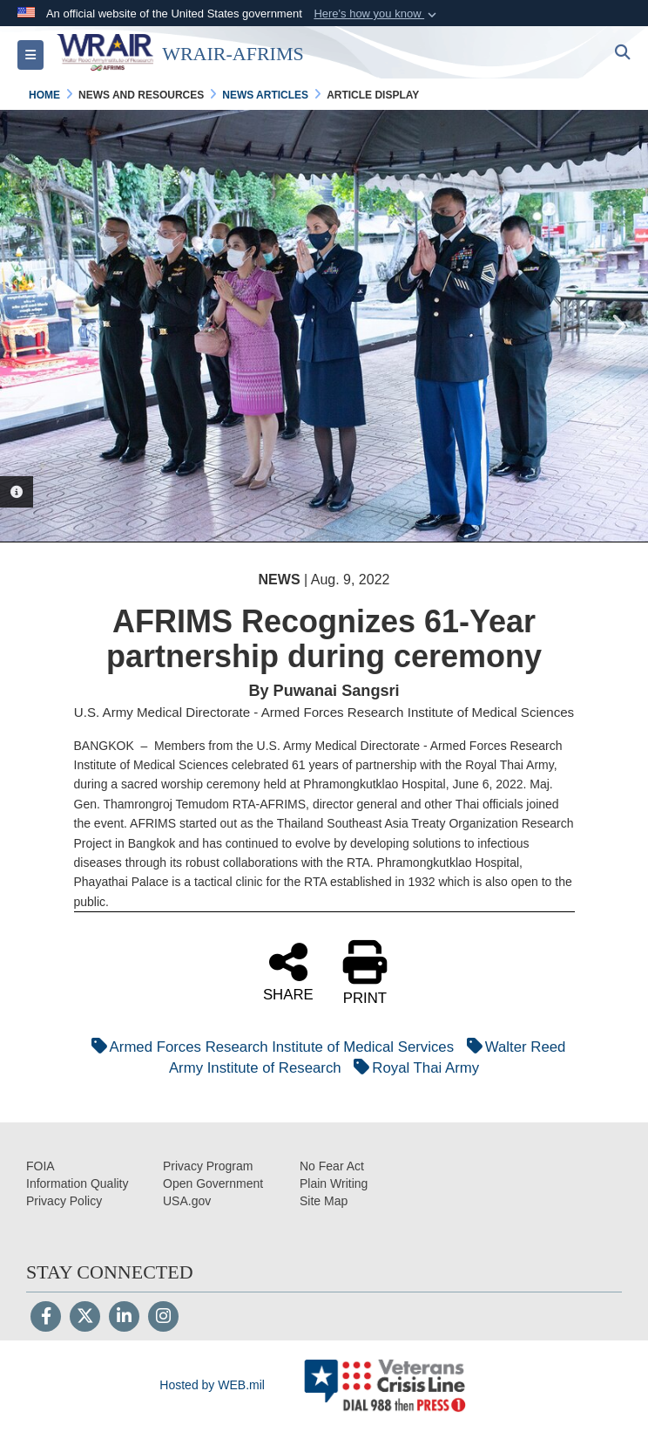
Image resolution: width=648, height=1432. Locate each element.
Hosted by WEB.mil (212, 1385)
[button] (377, 14)
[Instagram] (163, 1318)
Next (617, 326)
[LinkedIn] (124, 1318)
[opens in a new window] (77, 1183)
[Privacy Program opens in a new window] (208, 1166)
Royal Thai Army (412, 1068)
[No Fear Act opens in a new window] (332, 1166)
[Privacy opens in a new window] (64, 1201)
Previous (30, 326)
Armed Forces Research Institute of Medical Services (268, 1047)
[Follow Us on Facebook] (45, 1318)
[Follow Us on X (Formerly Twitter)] (85, 1318)
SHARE (288, 970)
